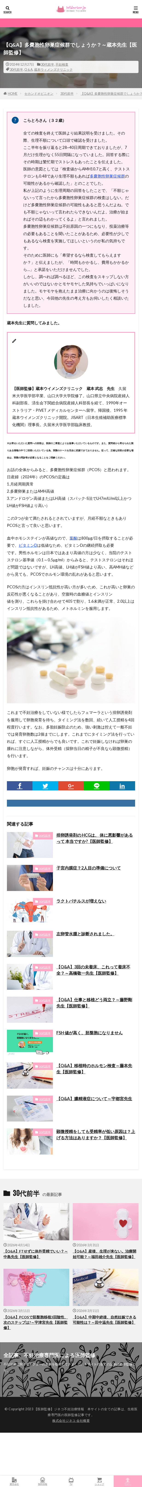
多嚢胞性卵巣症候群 (107, 176)
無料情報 (42, 1481)
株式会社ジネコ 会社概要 (71, 1420)
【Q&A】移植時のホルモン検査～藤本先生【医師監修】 (94, 1068)
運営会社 (14, 1481)
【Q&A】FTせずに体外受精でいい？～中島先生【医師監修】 (35, 1254)
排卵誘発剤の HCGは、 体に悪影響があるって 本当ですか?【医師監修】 (94, 838)
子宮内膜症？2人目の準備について (88, 867)
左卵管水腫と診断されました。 (85, 933)
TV (71, 1481)
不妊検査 (61, 64)
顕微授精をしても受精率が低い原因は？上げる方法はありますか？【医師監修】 (95, 1134)
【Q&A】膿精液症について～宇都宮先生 (94, 1098)
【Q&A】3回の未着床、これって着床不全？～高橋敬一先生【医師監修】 (93, 970)
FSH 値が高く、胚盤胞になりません (89, 1032)
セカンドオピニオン (38, 93)
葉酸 (73, 538)
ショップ (99, 1481)
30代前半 (47, 64)
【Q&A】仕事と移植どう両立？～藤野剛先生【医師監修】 (94, 1002)
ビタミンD (28, 545)
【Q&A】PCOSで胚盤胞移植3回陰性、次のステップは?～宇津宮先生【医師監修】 (35, 1322)
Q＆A (28, 69)
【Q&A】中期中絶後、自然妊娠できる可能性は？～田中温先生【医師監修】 (104, 1319)
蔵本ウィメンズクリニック (53, 69)
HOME (12, 93)
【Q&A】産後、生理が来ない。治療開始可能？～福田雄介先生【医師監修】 (104, 1254)
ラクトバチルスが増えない (81, 900)
